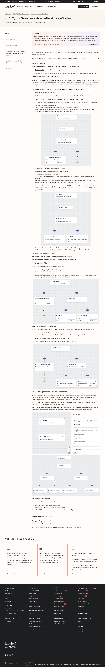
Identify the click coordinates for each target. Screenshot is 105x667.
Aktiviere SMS (39, 70)
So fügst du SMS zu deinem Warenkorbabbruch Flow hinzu (49, 507)
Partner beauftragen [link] (45, 574)
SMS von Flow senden (23, 14)
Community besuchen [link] (14, 574)
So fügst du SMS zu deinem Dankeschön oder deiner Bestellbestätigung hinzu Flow (57, 510)
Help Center (14, 1)
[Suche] (90, 1)
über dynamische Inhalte (71, 182)
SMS (14, 14)
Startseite (7, 1)
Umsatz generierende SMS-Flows (39, 14)
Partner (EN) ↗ (32, 1)
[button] (66, 140)
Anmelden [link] (75, 574)
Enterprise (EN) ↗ (23, 1)
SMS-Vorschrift (55, 250)
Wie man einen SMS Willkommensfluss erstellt (46, 505)
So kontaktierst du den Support (72, 527)
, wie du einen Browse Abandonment (51, 73)
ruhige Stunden (44, 80)
